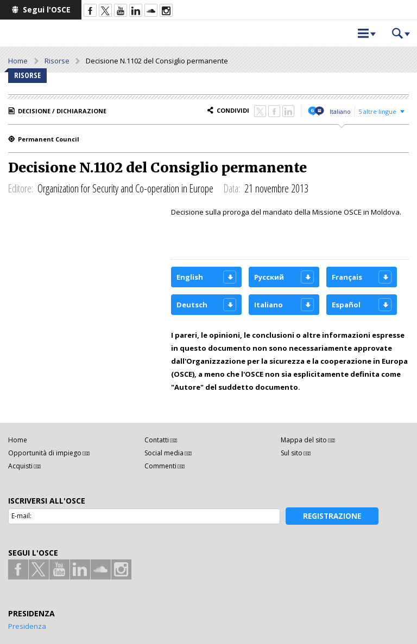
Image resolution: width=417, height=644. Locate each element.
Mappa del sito (304, 440)
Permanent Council (48, 139)
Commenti (160, 466)
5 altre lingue (377, 111)
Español (346, 305)
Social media (164, 453)
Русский (269, 277)
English (189, 277)
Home (18, 61)
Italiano (340, 111)
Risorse (57, 61)
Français (347, 277)
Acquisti (20, 466)
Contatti (156, 440)
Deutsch (191, 305)
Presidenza (27, 626)
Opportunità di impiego (44, 453)
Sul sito (291, 453)
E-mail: (21, 515)
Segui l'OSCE (47, 9)
